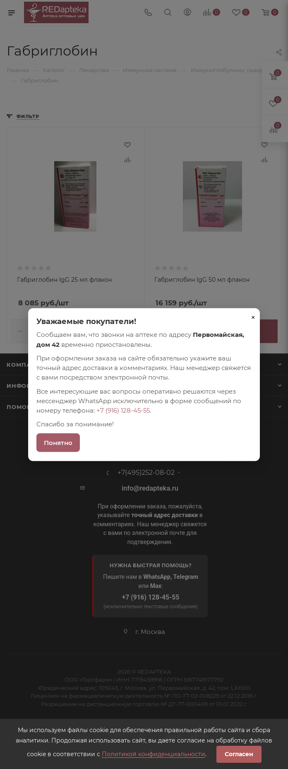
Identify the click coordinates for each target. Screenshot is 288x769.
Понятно (58, 442)
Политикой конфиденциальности (153, 754)
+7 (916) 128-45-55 (123, 410)
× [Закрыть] (253, 317)
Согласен (239, 754)
